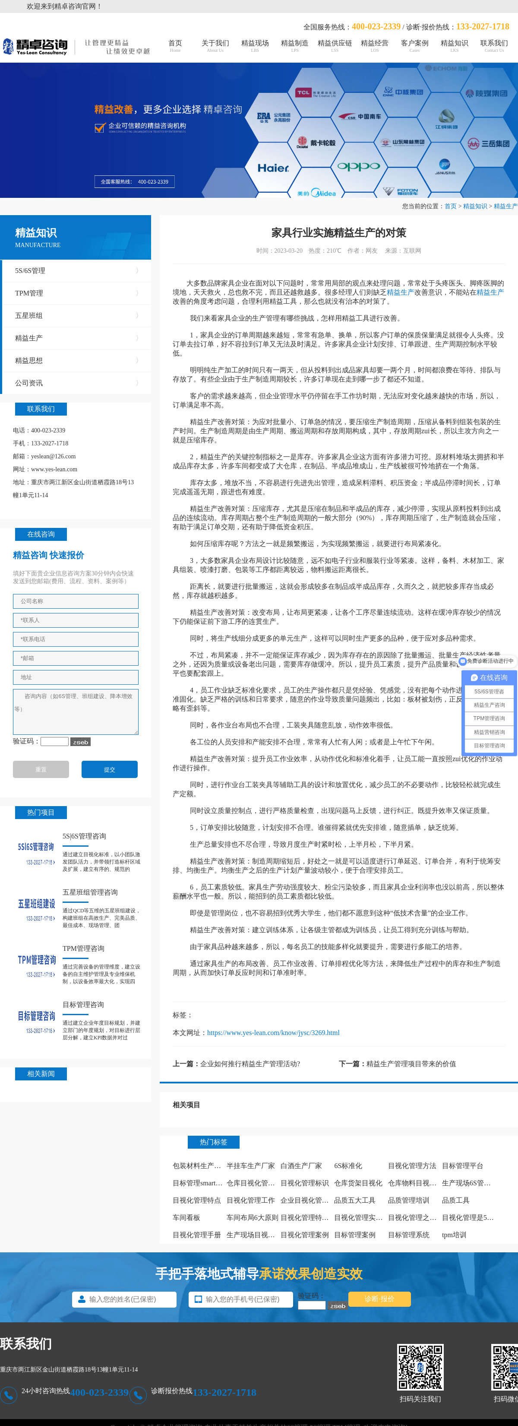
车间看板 (186, 1217)
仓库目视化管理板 (254, 1183)
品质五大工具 (355, 1200)
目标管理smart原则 (201, 1183)
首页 (175, 46)
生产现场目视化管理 (258, 1235)
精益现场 (255, 46)
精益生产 (506, 206)
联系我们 (494, 46)
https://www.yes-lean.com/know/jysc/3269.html (273, 1032)
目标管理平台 (462, 1165)
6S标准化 (348, 1165)
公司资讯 (78, 383)
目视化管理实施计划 (365, 1217)
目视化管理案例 (305, 1235)
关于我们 (215, 46)
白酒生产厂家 (301, 1165)
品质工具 (456, 1200)
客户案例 (414, 46)
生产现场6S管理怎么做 (477, 1183)
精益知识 (454, 46)
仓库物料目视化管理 (419, 1183)
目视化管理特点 (197, 1200)
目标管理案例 (355, 1235)
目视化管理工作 (251, 1200)
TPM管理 (78, 293)
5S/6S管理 (78, 271)
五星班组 (78, 316)
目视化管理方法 (412, 1165)
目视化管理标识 (305, 1183)
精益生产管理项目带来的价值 (411, 1063)
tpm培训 (454, 1235)
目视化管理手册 (197, 1235)
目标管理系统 (409, 1235)
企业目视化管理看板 (312, 1200)
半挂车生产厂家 (251, 1165)
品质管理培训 (409, 1200)
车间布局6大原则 (252, 1217)
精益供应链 (335, 46)
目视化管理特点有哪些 (315, 1217)
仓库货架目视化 (358, 1183)
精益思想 (78, 361)
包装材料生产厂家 (200, 1165)
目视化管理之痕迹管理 (422, 1217)
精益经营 (375, 46)
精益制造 (295, 46)
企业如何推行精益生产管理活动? (250, 1063)
